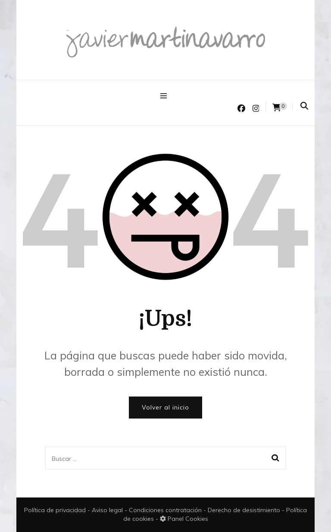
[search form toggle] (304, 106)
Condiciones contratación (166, 510)
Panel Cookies (184, 519)
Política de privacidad (55, 510)
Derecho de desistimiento (245, 510)
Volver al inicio (165, 407)
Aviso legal (108, 510)
